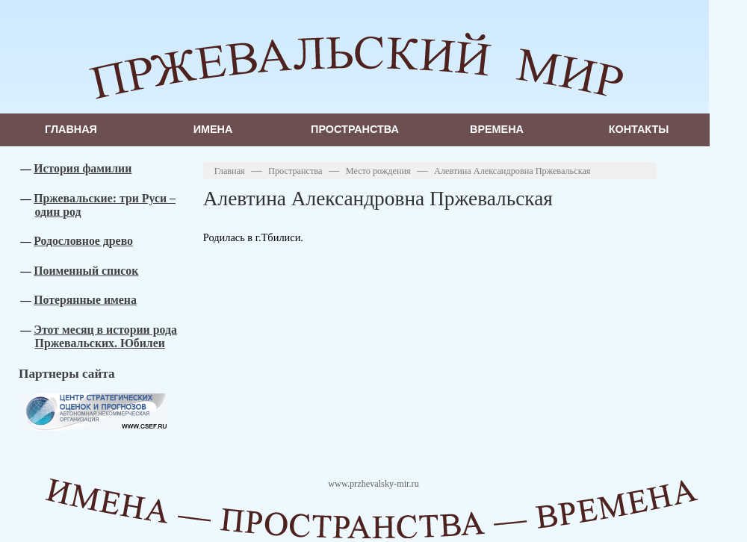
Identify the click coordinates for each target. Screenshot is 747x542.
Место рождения (378, 171)
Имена (213, 129)
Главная (71, 129)
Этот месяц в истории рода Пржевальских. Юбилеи (105, 336)
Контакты (639, 129)
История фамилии (82, 168)
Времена (497, 129)
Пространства (355, 129)
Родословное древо (83, 240)
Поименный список (86, 270)
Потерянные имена (85, 299)
